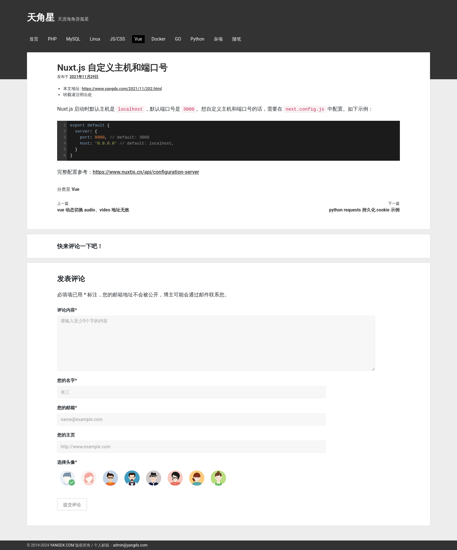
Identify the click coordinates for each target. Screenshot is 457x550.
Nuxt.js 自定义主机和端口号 (112, 67)
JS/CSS (117, 39)
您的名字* (67, 380)
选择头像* (67, 462)
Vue (138, 39)
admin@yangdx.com (130, 545)
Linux (95, 39)
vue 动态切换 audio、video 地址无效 (93, 209)
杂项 (218, 39)
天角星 (41, 17)
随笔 (236, 39)
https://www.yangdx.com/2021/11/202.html (122, 88)
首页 (34, 39)
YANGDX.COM (62, 545)
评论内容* (67, 310)
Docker (159, 39)
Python (197, 39)
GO (178, 39)
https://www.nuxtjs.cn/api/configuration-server (146, 172)
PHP (52, 39)
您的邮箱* (67, 407)
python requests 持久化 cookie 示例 (364, 209)
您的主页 (66, 434)
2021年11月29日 (84, 76)
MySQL (73, 39)
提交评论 (72, 504)
